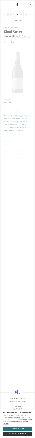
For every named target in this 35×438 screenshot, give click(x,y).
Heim (17, 5)
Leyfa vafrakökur (17, 428)
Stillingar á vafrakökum (17, 433)
